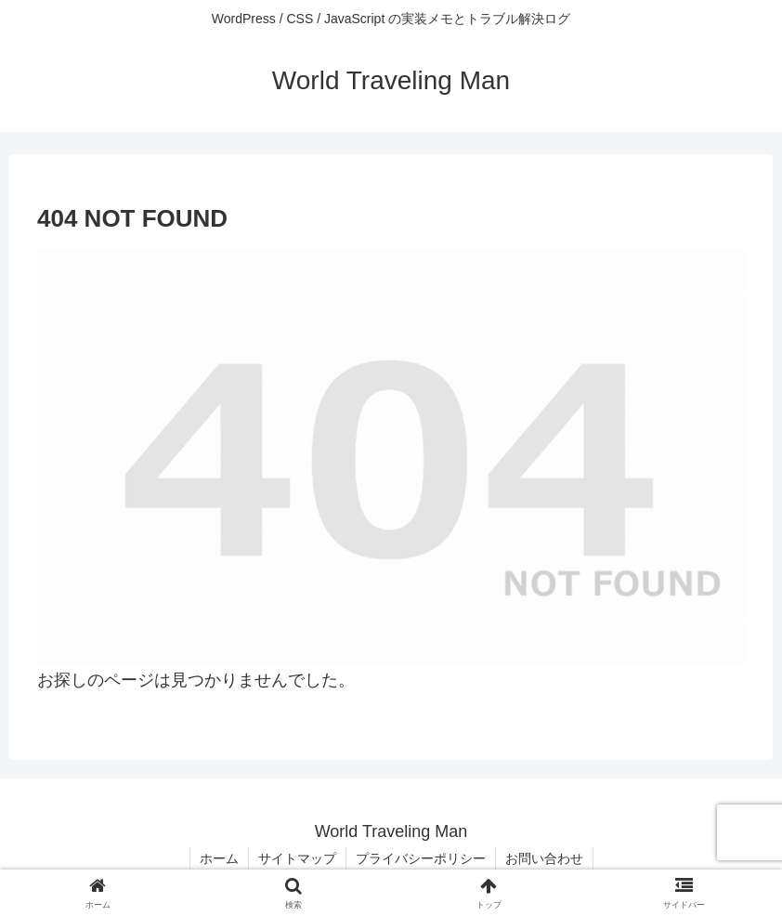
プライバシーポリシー (421, 858)
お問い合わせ (544, 858)
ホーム (219, 858)
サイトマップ (297, 858)
